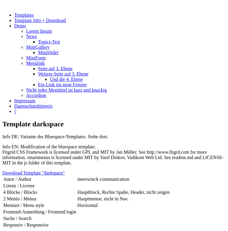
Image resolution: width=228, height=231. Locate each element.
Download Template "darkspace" (33, 172)
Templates (24, 15)
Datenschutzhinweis (33, 106)
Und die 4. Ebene (66, 79)
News (31, 36)
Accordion (36, 95)
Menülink (35, 63)
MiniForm (36, 57)
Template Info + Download (40, 20)
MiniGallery (38, 47)
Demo (20, 25)
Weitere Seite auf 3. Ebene (63, 73)
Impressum (24, 100)
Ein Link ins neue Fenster (62, 84)
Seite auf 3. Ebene (55, 68)
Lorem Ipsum (39, 31)
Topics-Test (49, 41)
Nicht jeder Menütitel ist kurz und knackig (66, 89)
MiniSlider (48, 52)
